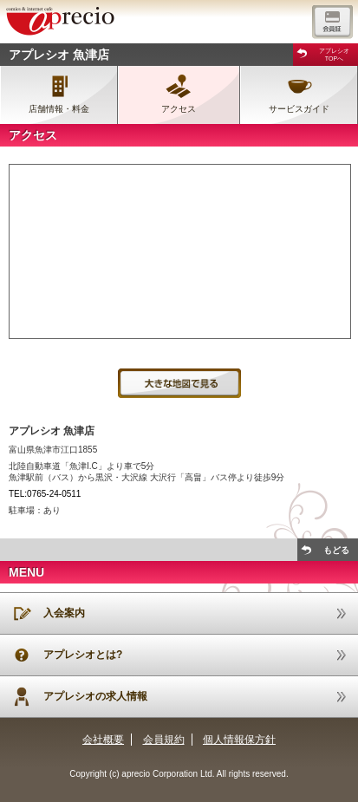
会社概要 (103, 740)
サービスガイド (299, 109)
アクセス (178, 109)
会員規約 (164, 740)
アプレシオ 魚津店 (59, 55)
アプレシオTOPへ (334, 55)
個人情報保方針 (239, 740)
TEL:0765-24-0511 (45, 494)
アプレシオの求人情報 (95, 696)
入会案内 (64, 613)
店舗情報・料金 (59, 109)
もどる (336, 550)
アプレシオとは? (82, 655)
